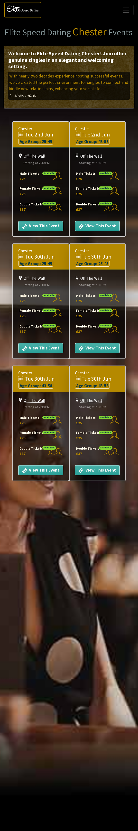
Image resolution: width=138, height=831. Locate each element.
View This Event (40, 226)
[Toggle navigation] (126, 10)
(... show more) (22, 95)
